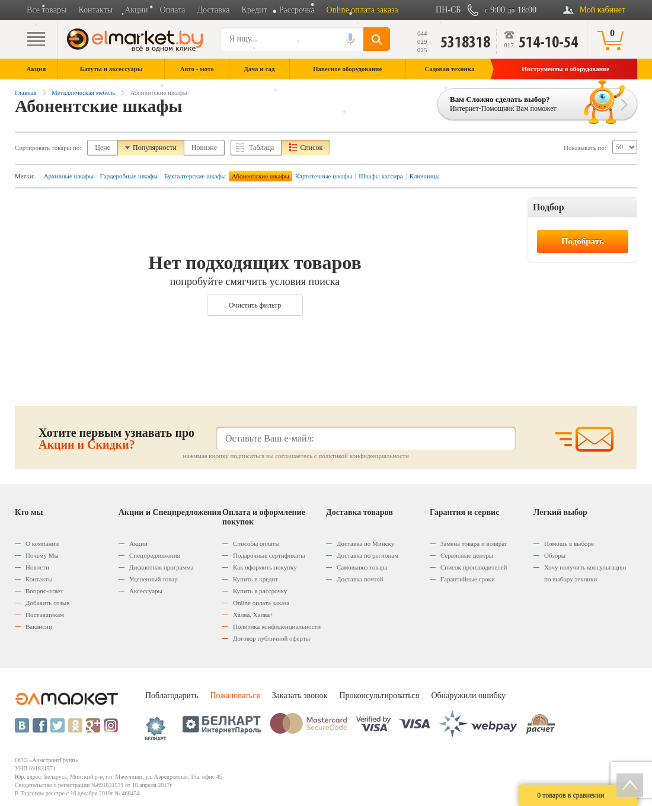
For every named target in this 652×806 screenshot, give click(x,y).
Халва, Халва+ (253, 614)
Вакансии (38, 626)
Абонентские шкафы (260, 176)
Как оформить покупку (265, 567)
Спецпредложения (154, 555)
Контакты (95, 9)
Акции (136, 9)
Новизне (204, 147)
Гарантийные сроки (467, 579)
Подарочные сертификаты (269, 555)
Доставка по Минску (365, 543)
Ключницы (425, 176)
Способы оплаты (256, 543)
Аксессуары (145, 590)
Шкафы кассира (381, 176)
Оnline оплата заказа (261, 602)
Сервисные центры (466, 555)
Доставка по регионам (367, 555)
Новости (37, 567)
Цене (102, 147)
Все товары (46, 9)
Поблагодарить (171, 695)
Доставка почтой (360, 579)
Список (311, 147)
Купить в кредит (255, 579)
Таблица (261, 147)
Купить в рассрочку (260, 590)
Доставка (213, 9)
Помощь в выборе (569, 543)
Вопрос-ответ (44, 590)
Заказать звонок (300, 695)
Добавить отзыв (47, 602)
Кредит (254, 9)
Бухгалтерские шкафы (195, 176)
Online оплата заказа (362, 9)
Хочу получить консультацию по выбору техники (585, 573)
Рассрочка (297, 9)
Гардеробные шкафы (129, 176)
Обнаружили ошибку (468, 695)
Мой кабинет (602, 9)
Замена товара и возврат (473, 543)
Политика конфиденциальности (277, 626)
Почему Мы (42, 555)
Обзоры (554, 555)
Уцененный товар (153, 579)
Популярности (155, 147)
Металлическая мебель (83, 92)
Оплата (173, 9)
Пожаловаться (235, 695)
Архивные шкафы (69, 176)
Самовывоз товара (362, 567)
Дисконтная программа (161, 567)
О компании (42, 543)
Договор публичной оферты (271, 638)
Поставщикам (44, 614)
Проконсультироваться (379, 695)
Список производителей (473, 567)
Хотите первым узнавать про (116, 438)
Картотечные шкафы (323, 176)
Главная (26, 92)
